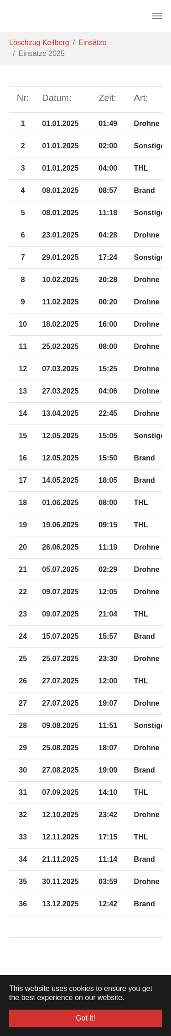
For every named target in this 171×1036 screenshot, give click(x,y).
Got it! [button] (85, 1018)
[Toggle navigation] (157, 16)
